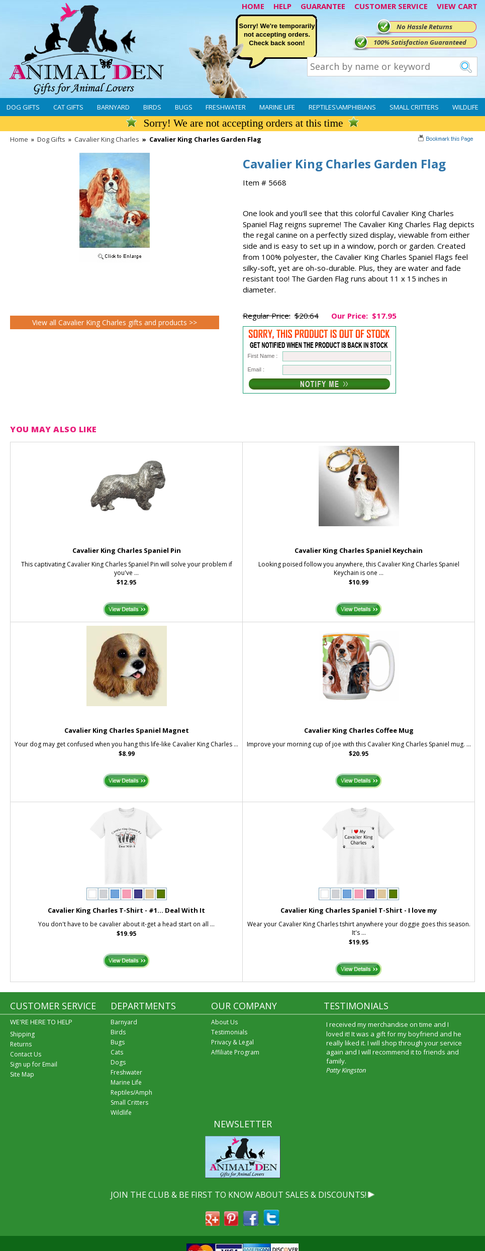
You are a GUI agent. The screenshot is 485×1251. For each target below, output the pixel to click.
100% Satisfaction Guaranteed (419, 42)
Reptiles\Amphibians (342, 107)
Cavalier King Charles (106, 139)
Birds (152, 107)
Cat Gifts (68, 107)
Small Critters (414, 107)
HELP (282, 6)
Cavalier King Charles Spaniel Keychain (359, 550)
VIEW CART (457, 6)
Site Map (22, 1074)
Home (19, 139)
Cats (117, 1052)
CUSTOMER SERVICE (391, 6)
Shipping (22, 1034)
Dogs (118, 1062)
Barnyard (113, 107)
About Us (224, 1022)
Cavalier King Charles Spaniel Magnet (126, 730)
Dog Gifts (23, 107)
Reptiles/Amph (131, 1092)
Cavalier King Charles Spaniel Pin (126, 550)
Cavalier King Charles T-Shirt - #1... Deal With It (126, 910)
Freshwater (226, 107)
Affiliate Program (235, 1052)
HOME (253, 6)
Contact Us (25, 1054)
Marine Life (277, 107)
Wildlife (465, 107)
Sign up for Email (33, 1064)
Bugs (183, 107)
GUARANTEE (323, 6)
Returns (21, 1044)
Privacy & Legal (232, 1042)
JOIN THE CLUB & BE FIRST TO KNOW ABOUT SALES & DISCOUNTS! (238, 1194)
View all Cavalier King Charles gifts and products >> (114, 322)
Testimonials (229, 1032)
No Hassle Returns (424, 26)
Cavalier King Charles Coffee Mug (359, 730)
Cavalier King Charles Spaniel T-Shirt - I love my (358, 910)
